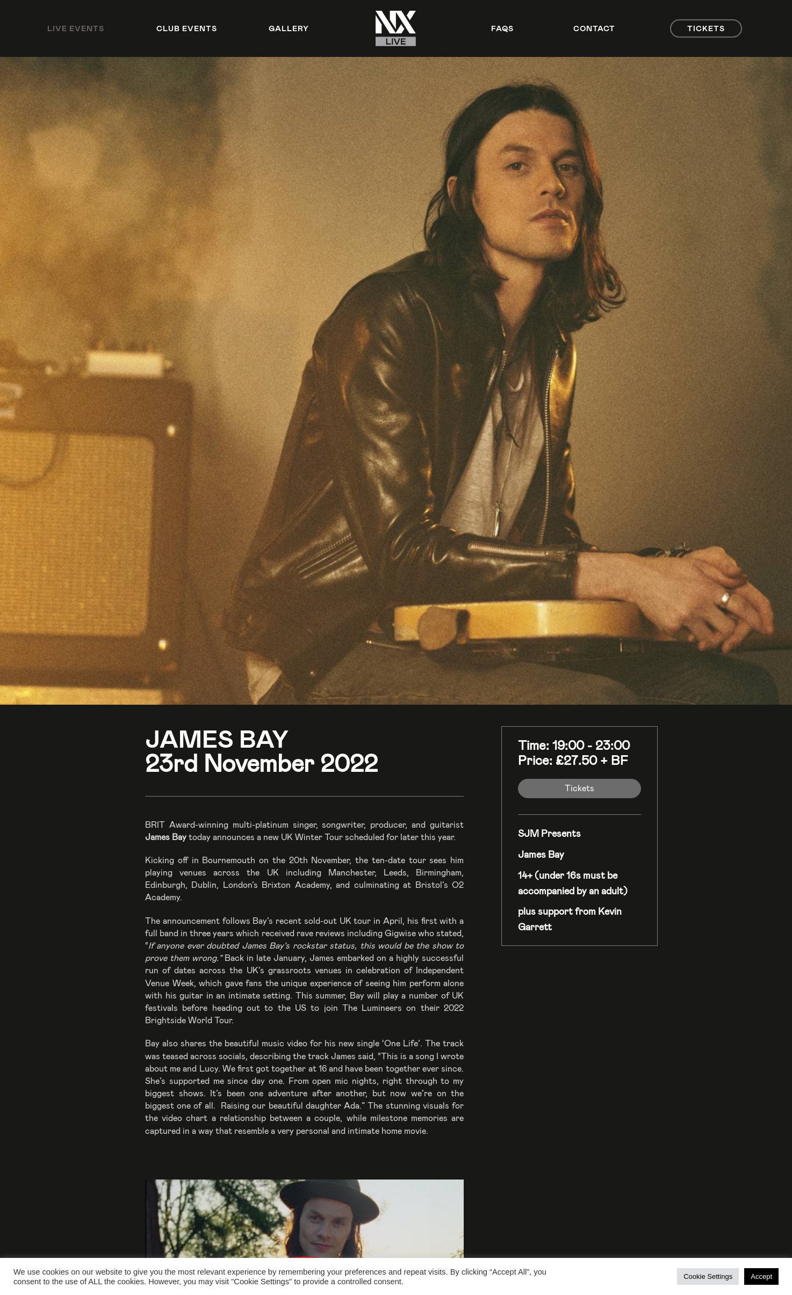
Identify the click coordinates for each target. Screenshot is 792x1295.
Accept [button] (761, 1276)
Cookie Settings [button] (707, 1276)
